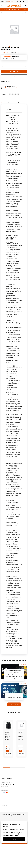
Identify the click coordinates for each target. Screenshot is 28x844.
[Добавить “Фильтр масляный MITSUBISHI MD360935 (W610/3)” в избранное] (14, 76)
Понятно (14, 839)
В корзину (14, 71)
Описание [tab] (4, 102)
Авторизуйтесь (7, 56)
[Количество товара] (14, 66)
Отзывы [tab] (20, 102)
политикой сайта (7, 834)
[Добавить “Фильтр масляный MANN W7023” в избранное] (10, 725)
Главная (3, 12)
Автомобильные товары (18, 12)
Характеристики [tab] (12, 102)
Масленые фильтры (6, 46)
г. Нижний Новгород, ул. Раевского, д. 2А (14, 87)
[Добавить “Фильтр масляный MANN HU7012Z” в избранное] (23, 725)
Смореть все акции (14, 704)
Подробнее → (8, 754)
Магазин (9, 12)
